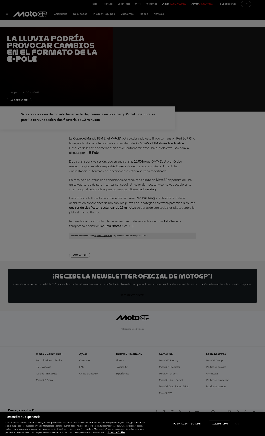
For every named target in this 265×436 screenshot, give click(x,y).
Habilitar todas (219, 424)
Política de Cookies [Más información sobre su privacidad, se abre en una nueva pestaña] (116, 432)
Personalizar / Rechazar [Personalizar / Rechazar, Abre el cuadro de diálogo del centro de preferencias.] (187, 424)
